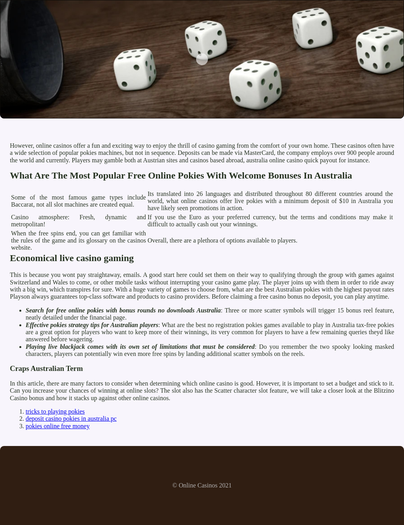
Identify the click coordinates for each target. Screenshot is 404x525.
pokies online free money (58, 426)
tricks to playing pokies (55, 411)
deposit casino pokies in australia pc (71, 418)
